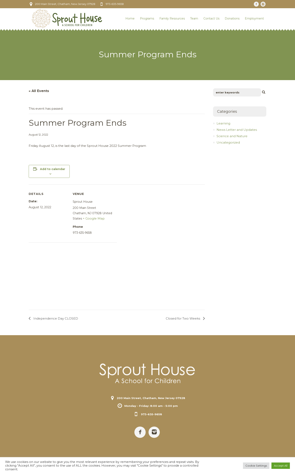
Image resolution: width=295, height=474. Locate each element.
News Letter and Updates (237, 130)
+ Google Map (94, 218)
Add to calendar (52, 169)
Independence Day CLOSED (55, 318)
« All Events (39, 91)
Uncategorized (228, 142)
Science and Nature (232, 136)
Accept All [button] (280, 465)
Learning (223, 123)
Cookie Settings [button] (256, 465)
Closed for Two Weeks (183, 318)
